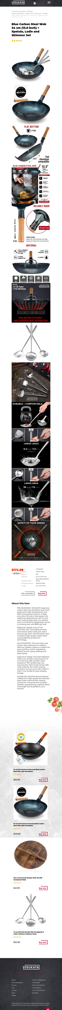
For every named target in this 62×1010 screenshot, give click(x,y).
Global (14, 995)
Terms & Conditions (38, 990)
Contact (14, 990)
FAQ (13, 988)
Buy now (41, 593)
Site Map (35, 993)
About (14, 980)
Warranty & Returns (38, 985)
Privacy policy (36, 988)
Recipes (14, 985)
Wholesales (36, 982)
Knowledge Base (17, 982)
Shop (13, 993)
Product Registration (39, 980)
